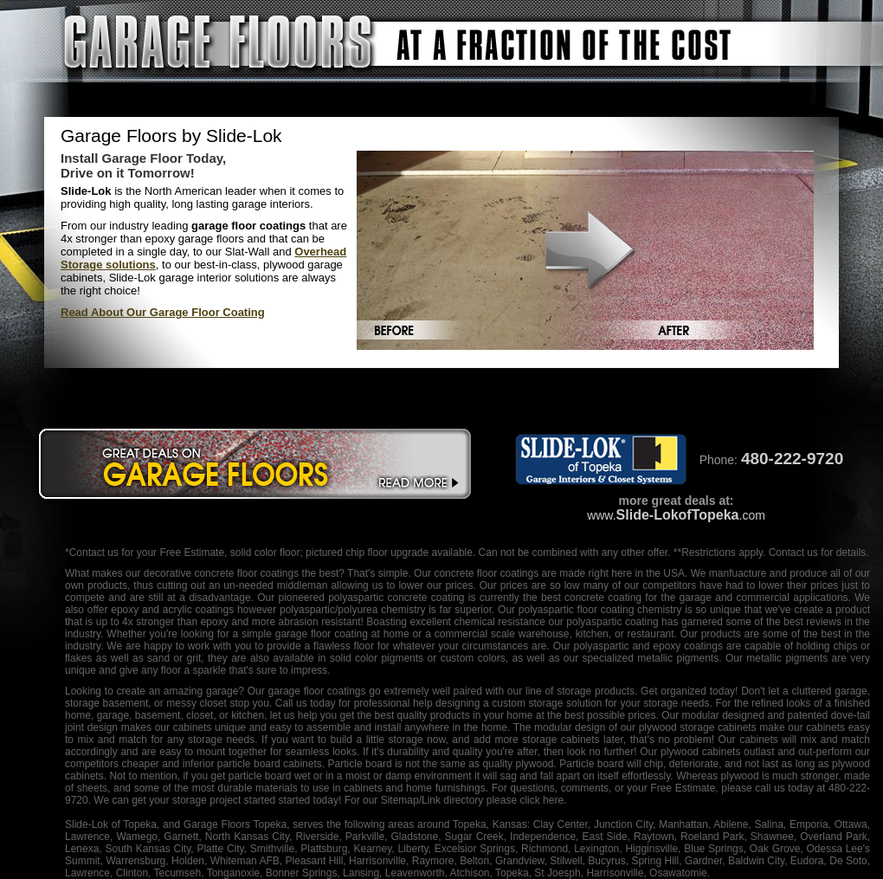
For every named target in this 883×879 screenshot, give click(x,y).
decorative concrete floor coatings (221, 573)
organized (683, 691)
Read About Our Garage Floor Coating (163, 312)
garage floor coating (321, 634)
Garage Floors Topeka (235, 824)
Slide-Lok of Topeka (111, 824)
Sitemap (400, 800)
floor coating (605, 610)
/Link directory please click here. (493, 800)
